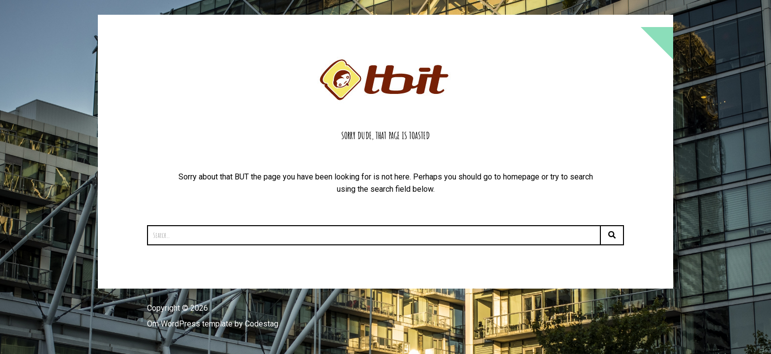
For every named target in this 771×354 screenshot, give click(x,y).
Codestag (261, 323)
